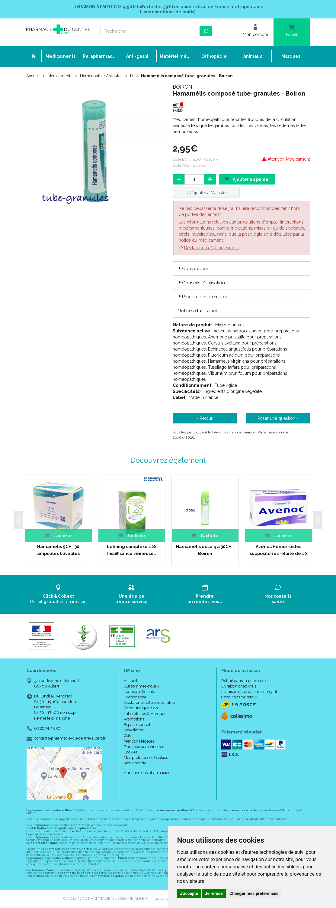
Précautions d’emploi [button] (202, 297)
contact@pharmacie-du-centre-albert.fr (70, 739)
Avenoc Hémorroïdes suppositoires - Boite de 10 (278, 550)
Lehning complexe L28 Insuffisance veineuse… (132, 550)
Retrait (58, 595)
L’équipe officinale (139, 692)
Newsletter (133, 730)
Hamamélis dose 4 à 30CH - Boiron (205, 550)
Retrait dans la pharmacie (244, 681)
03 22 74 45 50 (47, 729)
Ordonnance (135, 697)
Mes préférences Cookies (146, 758)
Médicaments (62, 76)
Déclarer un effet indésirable (211, 248)
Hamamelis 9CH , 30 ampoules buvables (58, 550)
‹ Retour (205, 418)
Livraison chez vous (238, 686)
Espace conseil (137, 725)
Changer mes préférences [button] (253, 893)
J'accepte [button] (189, 893)
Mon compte (135, 763)
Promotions (134, 719)
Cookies (130, 752)
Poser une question (141, 708)
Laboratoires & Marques (145, 714)
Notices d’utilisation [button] (198, 311)
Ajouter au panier (247, 179)
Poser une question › (278, 418)
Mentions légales (139, 742)
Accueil (33, 76)
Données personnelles (144, 747)
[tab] (241, 269)
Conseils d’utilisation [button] (201, 283)
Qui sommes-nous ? (141, 686)
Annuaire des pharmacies (147, 773)
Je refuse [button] (214, 893)
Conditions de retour (239, 697)
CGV (128, 736)
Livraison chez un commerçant (249, 692)
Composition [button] (194, 269)
